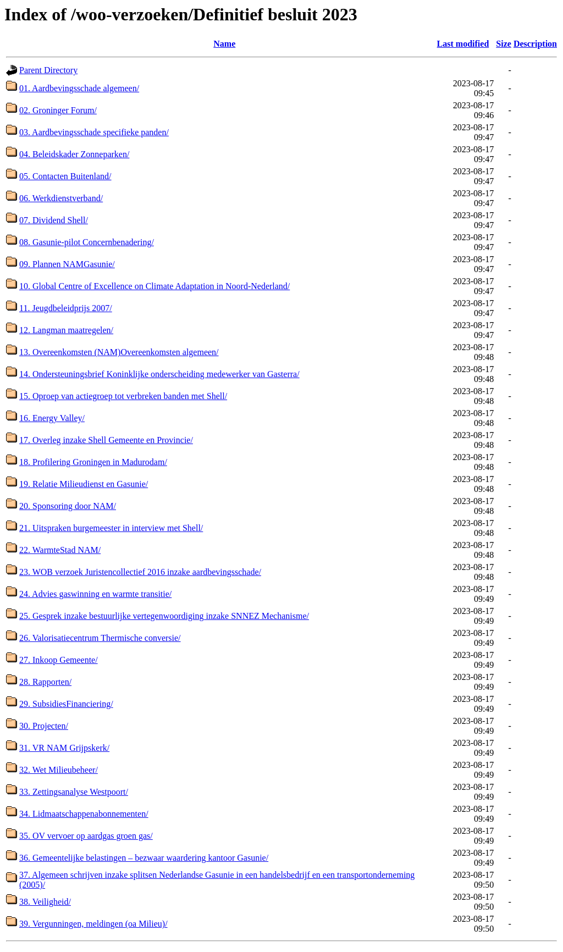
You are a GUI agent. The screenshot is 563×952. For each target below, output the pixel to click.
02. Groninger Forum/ (58, 110)
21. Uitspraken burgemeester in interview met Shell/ (111, 528)
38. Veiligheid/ (45, 901)
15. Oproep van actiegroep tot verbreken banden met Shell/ (123, 396)
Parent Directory (48, 70)
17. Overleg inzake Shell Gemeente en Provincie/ (106, 440)
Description (535, 43)
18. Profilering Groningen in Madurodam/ (93, 462)
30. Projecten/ (43, 725)
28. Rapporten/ (45, 682)
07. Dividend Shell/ (53, 220)
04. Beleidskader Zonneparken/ (74, 154)
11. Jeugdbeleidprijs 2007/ (65, 308)
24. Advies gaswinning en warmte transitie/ (95, 594)
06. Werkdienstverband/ (61, 198)
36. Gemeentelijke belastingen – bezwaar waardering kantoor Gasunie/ (143, 857)
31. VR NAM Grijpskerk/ (64, 747)
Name (224, 43)
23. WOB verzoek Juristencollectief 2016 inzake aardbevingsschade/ (140, 572)
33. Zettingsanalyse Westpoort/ (73, 791)
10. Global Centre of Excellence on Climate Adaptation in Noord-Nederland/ (154, 286)
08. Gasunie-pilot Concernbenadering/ (86, 242)
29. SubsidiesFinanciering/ (66, 704)
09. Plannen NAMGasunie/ (67, 264)
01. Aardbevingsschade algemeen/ (79, 88)
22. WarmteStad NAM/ (60, 550)
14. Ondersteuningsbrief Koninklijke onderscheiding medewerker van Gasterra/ (159, 374)
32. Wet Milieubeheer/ (58, 769)
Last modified (463, 43)
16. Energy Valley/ (52, 418)
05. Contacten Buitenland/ (65, 176)
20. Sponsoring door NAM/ (67, 506)
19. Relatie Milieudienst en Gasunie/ (83, 484)
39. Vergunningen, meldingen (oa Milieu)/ (93, 923)
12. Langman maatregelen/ (66, 330)
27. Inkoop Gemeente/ (58, 660)
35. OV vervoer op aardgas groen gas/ (86, 835)
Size (503, 43)
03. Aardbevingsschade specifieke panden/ (94, 132)
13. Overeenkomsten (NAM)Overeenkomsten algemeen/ (119, 352)
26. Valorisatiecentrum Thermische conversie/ (100, 638)
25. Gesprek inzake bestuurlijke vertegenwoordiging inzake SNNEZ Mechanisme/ (164, 616)
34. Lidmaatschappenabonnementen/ (83, 813)
